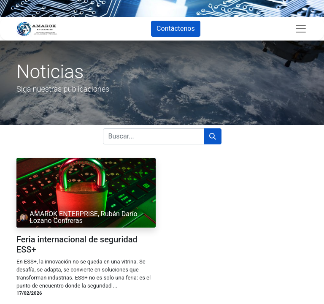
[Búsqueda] (212, 136)
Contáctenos (176, 28)
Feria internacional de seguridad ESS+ (77, 244)
